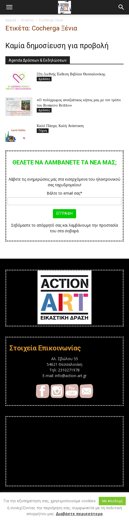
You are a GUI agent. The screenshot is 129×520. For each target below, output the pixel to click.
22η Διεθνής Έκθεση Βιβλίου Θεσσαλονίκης (71, 74)
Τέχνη (42, 130)
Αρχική (10, 20)
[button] (9, 7)
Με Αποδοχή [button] (112, 501)
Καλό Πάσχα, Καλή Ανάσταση (60, 125)
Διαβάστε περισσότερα (79, 513)
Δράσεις (44, 79)
